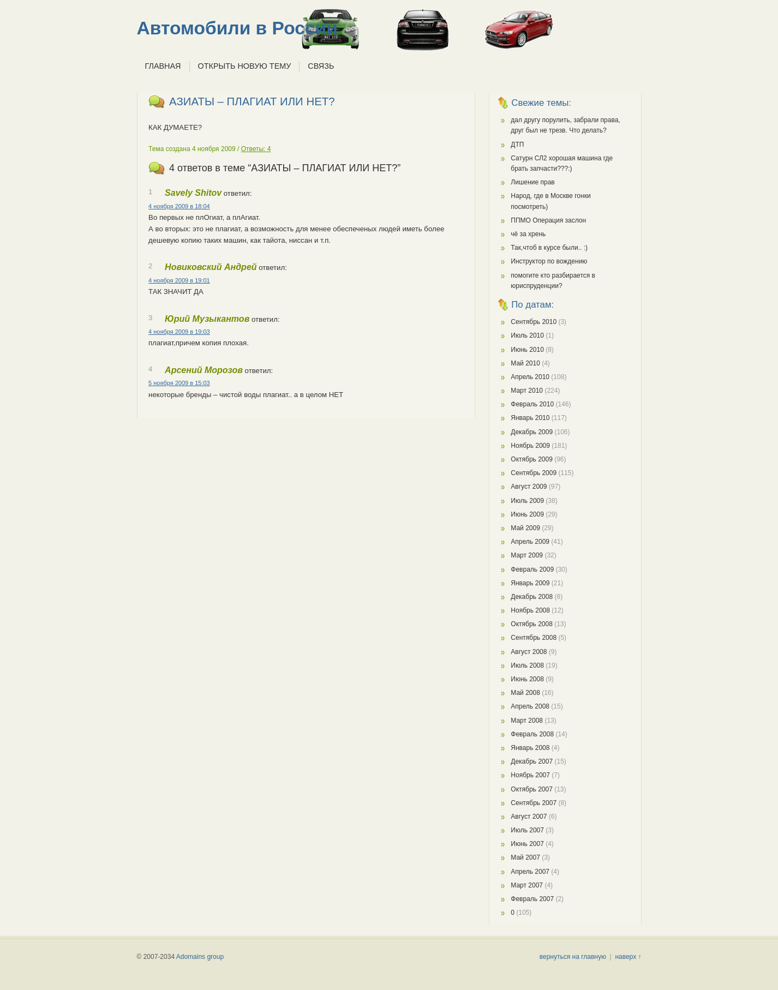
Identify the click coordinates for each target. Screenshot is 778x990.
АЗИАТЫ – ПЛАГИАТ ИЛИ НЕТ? (251, 101)
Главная (163, 66)
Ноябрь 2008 (530, 610)
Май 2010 (525, 363)
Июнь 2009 (527, 514)
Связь (321, 66)
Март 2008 (527, 720)
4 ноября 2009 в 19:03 (179, 331)
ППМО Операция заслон (548, 220)
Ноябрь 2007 (530, 775)
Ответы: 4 (256, 149)
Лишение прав (532, 182)
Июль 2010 (527, 335)
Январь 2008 (530, 748)
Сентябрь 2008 (533, 637)
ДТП (517, 144)
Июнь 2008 (527, 679)
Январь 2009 (530, 583)
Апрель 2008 (530, 706)
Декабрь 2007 (532, 761)
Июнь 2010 (527, 349)
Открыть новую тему (244, 66)
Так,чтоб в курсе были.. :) (549, 247)
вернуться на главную (573, 957)
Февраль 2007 (532, 899)
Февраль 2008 (532, 734)
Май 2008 (525, 693)
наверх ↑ (628, 957)
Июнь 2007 (527, 844)
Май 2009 (525, 528)
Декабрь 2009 (532, 432)
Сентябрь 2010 (533, 322)
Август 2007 (529, 816)
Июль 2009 (527, 501)
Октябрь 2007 (532, 789)
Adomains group (200, 957)
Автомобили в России (237, 28)
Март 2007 (527, 885)
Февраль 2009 (532, 569)
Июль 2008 (527, 665)
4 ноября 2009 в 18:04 (179, 206)
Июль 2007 (527, 830)
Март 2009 (527, 555)
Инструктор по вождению (549, 261)
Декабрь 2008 (532, 597)
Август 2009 (529, 486)
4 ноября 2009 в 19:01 (179, 280)
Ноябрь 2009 (530, 445)
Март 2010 (527, 390)
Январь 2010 (530, 418)
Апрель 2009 (530, 541)
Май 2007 (525, 857)
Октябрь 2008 (532, 624)
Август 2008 (529, 652)
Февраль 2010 (532, 404)
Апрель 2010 (530, 377)
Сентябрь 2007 (533, 803)
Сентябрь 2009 (533, 473)
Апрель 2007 (530, 871)
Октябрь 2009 (532, 459)
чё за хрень (528, 234)
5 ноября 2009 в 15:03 (179, 383)
